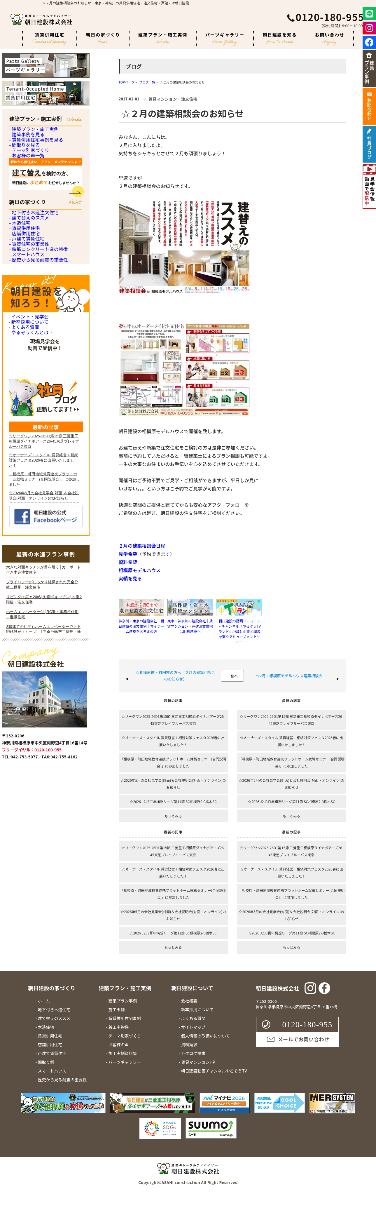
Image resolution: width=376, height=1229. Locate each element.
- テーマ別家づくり (28, 198)
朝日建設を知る (280, 38)
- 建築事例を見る (26, 150)
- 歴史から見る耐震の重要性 (36, 426)
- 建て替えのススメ (28, 298)
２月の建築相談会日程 (142, 545)
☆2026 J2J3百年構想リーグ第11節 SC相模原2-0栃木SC (173, 801)
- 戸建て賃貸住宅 (26, 362)
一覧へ (232, 676)
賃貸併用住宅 (50, 39)
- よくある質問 (23, 521)
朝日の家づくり (103, 37)
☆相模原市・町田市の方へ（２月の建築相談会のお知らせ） (175, 676)
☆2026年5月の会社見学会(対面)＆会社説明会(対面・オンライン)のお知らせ (173, 784)
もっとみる (173, 815)
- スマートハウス (26, 410)
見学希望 (128, 553)
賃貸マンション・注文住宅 (172, 99)
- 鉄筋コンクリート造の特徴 (36, 394)
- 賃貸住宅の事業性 (28, 378)
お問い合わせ (329, 39)
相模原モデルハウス (140, 570)
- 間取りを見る (23, 182)
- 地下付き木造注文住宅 (32, 282)
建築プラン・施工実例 (162, 37)
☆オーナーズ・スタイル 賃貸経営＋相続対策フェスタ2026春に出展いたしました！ (173, 741)
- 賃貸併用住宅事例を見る (34, 166)
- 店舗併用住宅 (23, 346)
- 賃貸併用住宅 (23, 330)
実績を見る (130, 578)
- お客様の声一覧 (26, 214)
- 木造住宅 (19, 314)
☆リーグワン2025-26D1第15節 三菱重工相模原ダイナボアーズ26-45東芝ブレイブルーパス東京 (173, 720)
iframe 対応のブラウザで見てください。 (44, 854)
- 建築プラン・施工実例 (32, 134)
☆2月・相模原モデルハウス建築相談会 (289, 675)
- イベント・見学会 (27, 493)
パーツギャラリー (224, 39)
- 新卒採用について (27, 507)
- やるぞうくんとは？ (30, 536)
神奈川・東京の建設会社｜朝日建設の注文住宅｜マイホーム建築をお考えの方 (141, 626)
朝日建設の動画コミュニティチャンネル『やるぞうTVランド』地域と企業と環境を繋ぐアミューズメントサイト (239, 631)
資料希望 (128, 561)
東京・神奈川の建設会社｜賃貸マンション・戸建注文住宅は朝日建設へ (190, 626)
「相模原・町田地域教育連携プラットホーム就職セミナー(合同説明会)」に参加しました (173, 762)
